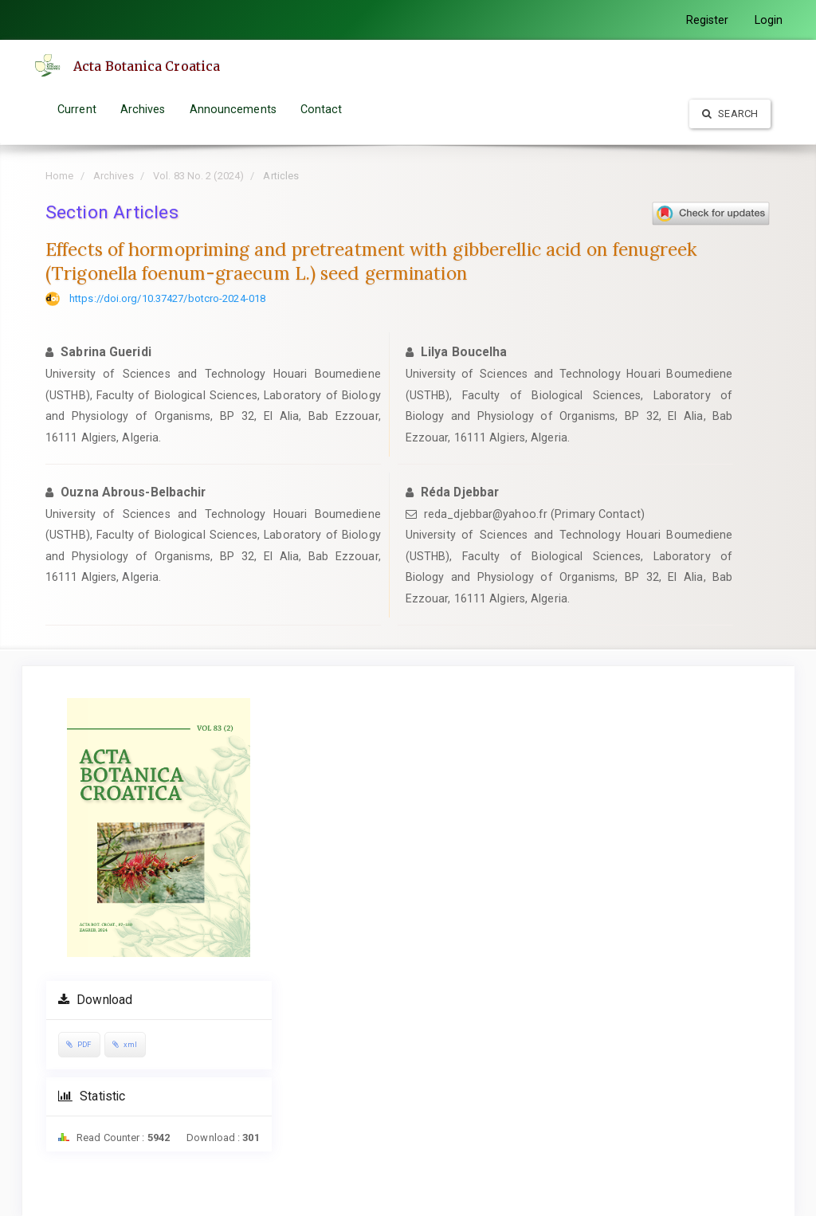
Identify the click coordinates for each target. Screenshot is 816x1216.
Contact (321, 109)
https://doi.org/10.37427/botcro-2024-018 (167, 298)
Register (707, 20)
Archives (143, 109)
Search (730, 114)
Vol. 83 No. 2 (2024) (198, 176)
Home (59, 176)
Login (769, 20)
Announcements (233, 109)
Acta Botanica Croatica (146, 66)
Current (76, 109)
